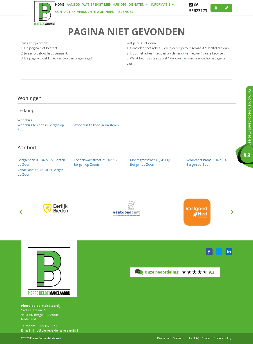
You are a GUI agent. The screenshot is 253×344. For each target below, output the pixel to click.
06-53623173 (198, 7)
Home (60, 4)
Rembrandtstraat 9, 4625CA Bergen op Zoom (206, 162)
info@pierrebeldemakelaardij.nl (55, 330)
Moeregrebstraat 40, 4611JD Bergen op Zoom (151, 162)
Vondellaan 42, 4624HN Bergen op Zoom (40, 172)
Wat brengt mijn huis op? (104, 4)
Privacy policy (222, 338)
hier (184, 58)
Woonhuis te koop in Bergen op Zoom (41, 127)
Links (189, 338)
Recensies (125, 11)
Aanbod (73, 4)
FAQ (196, 338)
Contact (65, 11)
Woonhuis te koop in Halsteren (96, 125)
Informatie (163, 4)
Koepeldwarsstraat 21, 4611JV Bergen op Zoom (95, 162)
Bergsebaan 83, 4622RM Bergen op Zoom (41, 162)
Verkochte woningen (95, 11)
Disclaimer (164, 338)
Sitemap (178, 338)
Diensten (139, 4)
